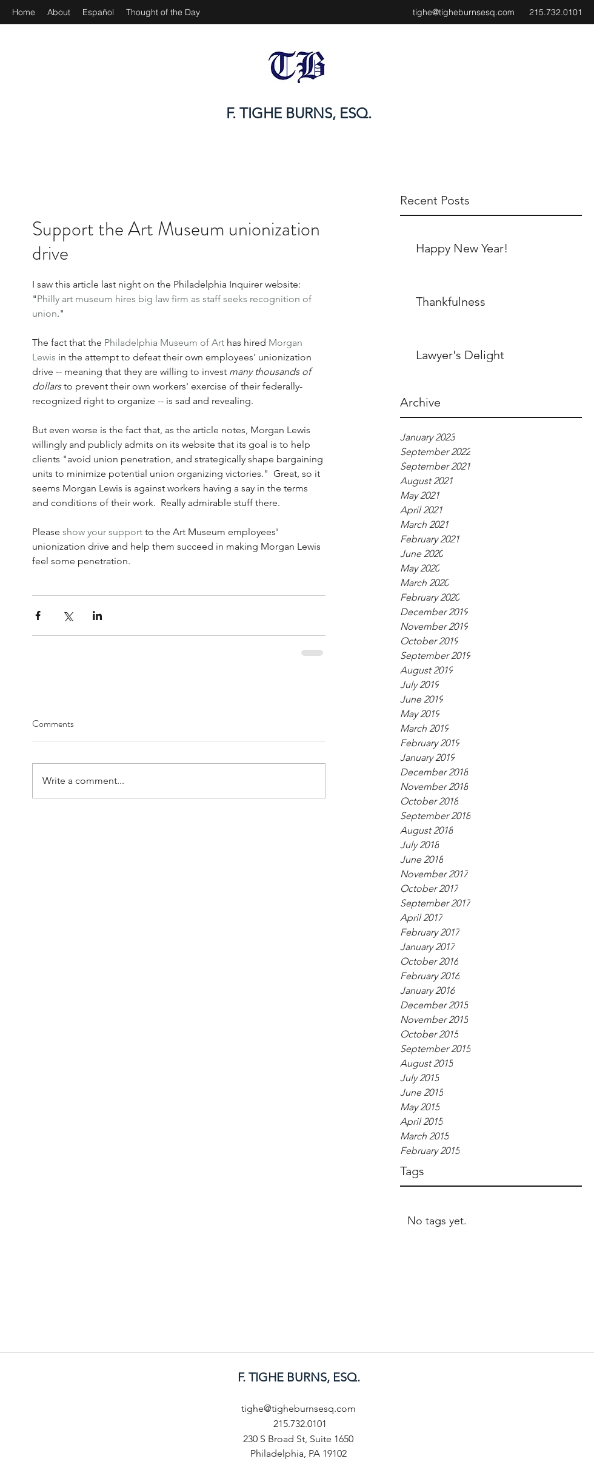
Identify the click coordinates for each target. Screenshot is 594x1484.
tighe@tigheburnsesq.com (464, 12)
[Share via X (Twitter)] (67, 615)
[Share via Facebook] (38, 615)
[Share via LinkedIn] (97, 615)
